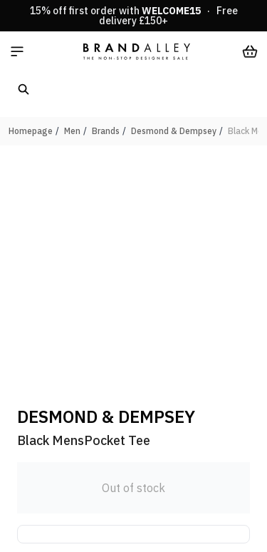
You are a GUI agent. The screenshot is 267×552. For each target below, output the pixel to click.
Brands (106, 131)
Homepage (31, 131)
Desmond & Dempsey (173, 131)
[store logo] (136, 51)
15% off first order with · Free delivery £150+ (134, 16)
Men (72, 131)
